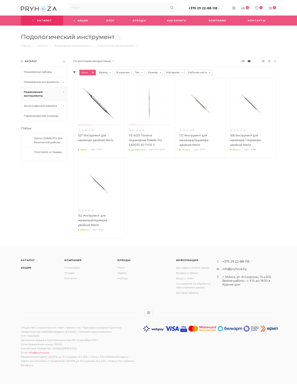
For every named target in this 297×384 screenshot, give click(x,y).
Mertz (121, 267)
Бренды (124, 260)
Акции (26, 267)
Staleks (122, 273)
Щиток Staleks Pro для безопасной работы (48, 140)
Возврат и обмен (187, 273)
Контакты (70, 278)
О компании (72, 267)
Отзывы (69, 273)
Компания (72, 260)
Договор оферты (187, 292)
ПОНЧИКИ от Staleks (48, 152)
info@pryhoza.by (234, 269)
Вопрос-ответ (185, 278)
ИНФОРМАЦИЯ (187, 260)
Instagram (149, 313)
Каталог (28, 260)
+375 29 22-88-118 (202, 8)
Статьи (26, 128)
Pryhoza (122, 278)
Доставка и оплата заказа (192, 267)
